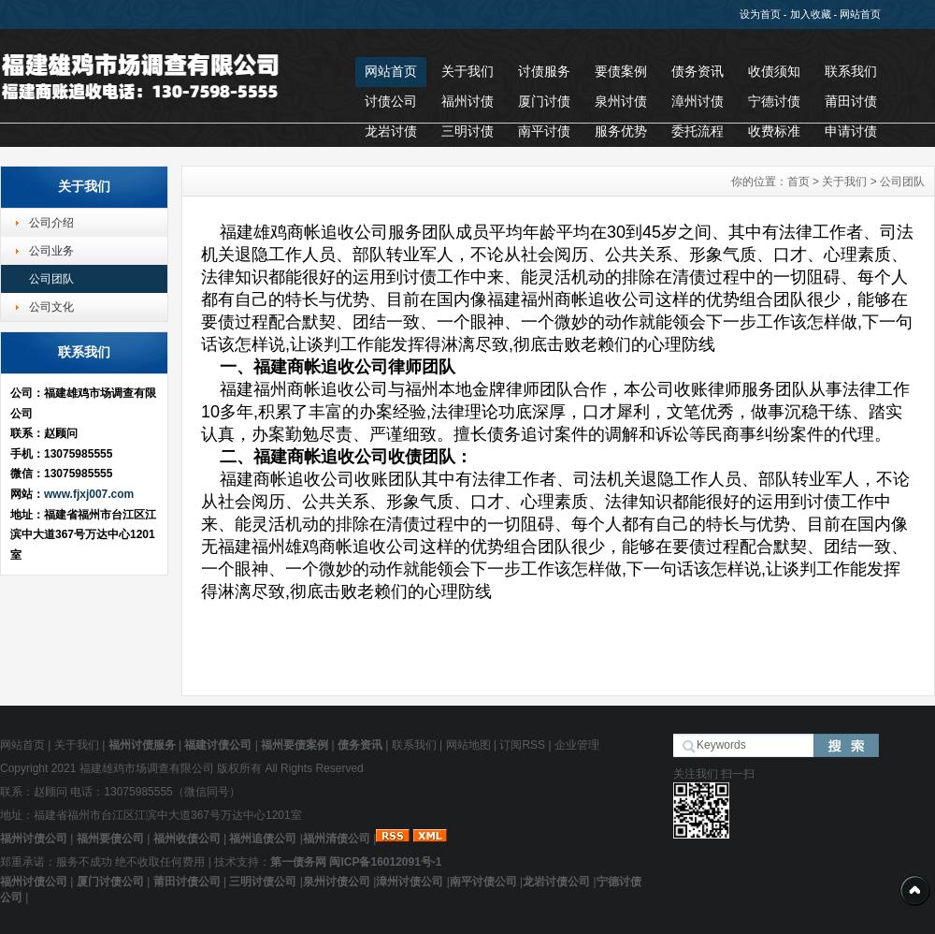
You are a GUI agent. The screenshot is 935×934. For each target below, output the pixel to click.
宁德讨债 (774, 101)
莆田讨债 (851, 101)
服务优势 (621, 131)
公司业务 (51, 250)
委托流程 (697, 131)
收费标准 (774, 131)
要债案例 (621, 71)
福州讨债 (467, 101)
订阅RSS (522, 745)
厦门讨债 (544, 101)
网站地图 (468, 745)
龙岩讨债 (391, 131)
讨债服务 (544, 71)
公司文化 (51, 307)
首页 (798, 181)
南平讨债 (544, 131)
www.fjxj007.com (89, 494)
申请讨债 (851, 131)
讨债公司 (391, 101)
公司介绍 (51, 222)
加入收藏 (810, 14)
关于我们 (467, 71)
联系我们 (851, 71)
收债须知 (774, 71)
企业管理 (576, 745)
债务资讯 (697, 71)
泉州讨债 (621, 101)
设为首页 (760, 14)
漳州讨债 (697, 101)
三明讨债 (467, 131)
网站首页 (860, 14)
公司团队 (51, 278)
